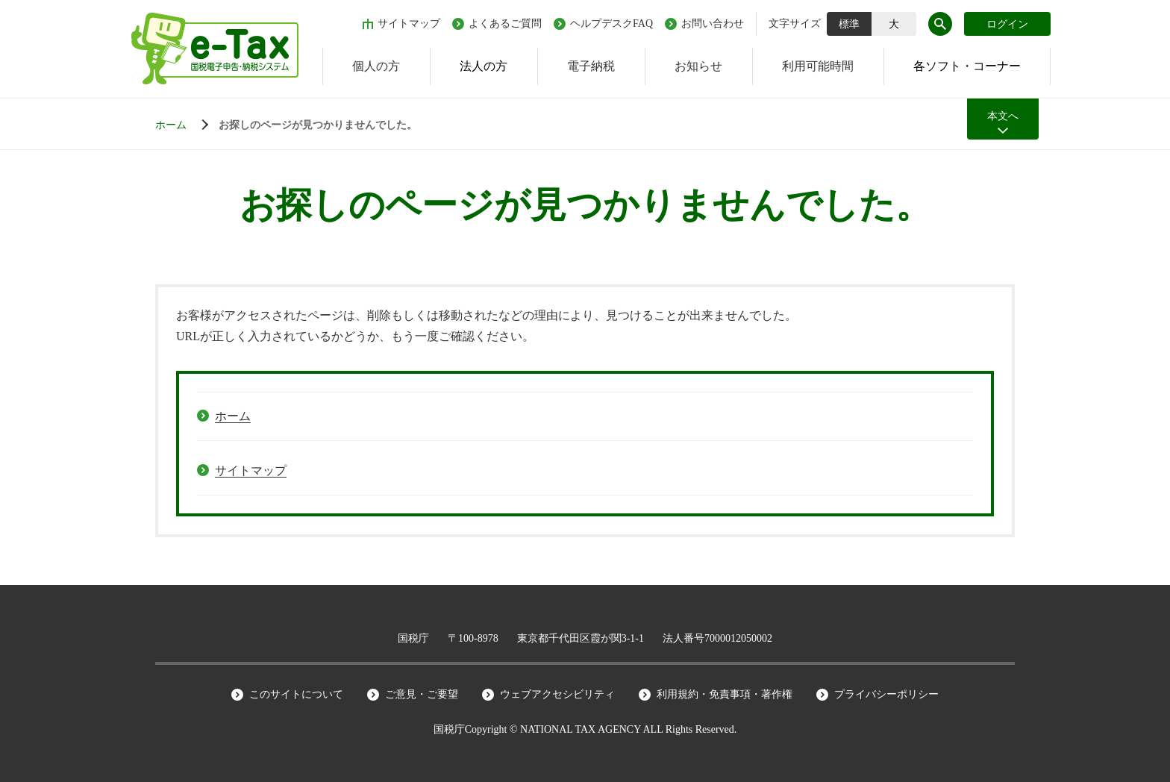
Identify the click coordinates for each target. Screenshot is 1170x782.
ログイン (1007, 24)
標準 (849, 24)
